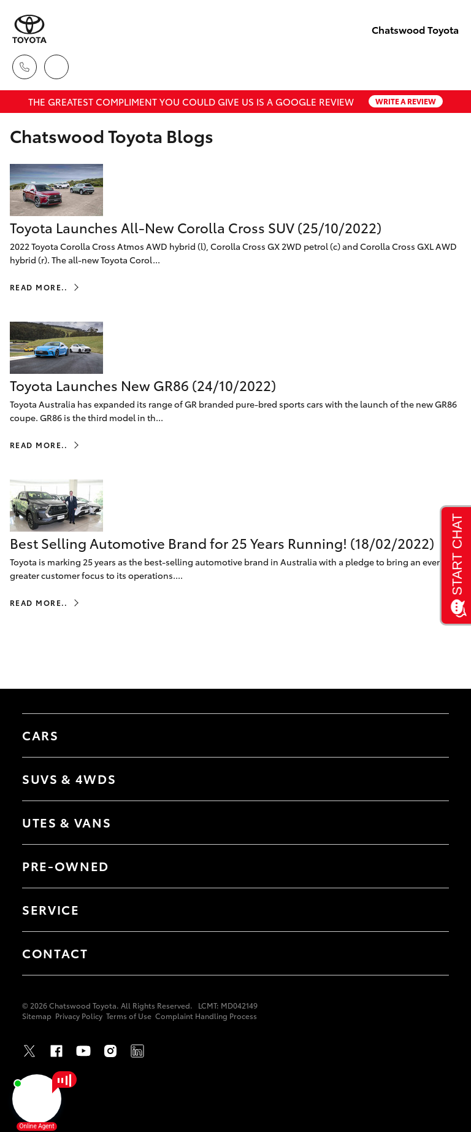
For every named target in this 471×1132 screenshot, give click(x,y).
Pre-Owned (65, 865)
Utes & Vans (66, 822)
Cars (40, 734)
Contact (55, 952)
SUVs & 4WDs (69, 778)
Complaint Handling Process (206, 1015)
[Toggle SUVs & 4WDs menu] (427, 779)
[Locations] (56, 67)
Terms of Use (128, 1015)
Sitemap (37, 1015)
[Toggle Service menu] (427, 909)
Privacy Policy (78, 1015)
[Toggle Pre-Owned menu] (427, 866)
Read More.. (39, 287)
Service (51, 909)
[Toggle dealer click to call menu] (24, 67)
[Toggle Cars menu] (427, 735)
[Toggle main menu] (446, 67)
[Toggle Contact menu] (427, 953)
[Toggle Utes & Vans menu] (427, 822)
